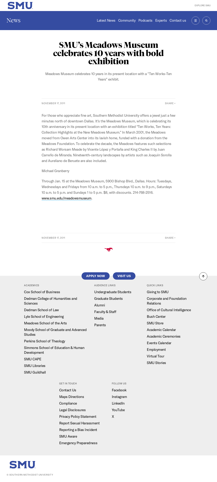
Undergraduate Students (112, 292)
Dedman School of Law (41, 310)
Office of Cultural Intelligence (169, 310)
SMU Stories (156, 363)
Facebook (119, 390)
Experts (161, 20)
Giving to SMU (158, 292)
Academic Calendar (161, 330)
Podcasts (145, 20)
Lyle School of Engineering (44, 316)
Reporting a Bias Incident (78, 430)
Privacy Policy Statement (77, 416)
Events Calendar (159, 343)
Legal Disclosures (72, 410)
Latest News (106, 20)
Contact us (178, 20)
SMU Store (155, 323)
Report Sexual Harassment (79, 423)
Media (99, 318)
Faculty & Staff (105, 312)
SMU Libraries (34, 365)
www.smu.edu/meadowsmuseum (66, 198)
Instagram (119, 396)
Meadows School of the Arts (45, 323)
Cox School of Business (42, 292)
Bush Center (156, 316)
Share (169, 103)
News (14, 20)
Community (127, 20)
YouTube (118, 410)
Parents (100, 325)
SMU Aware (68, 436)
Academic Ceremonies (164, 336)
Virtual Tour (155, 356)
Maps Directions (71, 396)
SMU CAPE (32, 359)
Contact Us (67, 390)
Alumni (99, 305)
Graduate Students (108, 298)
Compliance (68, 403)
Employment (156, 349)
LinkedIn (118, 403)
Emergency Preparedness (78, 443)
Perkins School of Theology (44, 341)
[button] (203, 276)
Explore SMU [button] (203, 5)
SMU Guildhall (35, 372)
